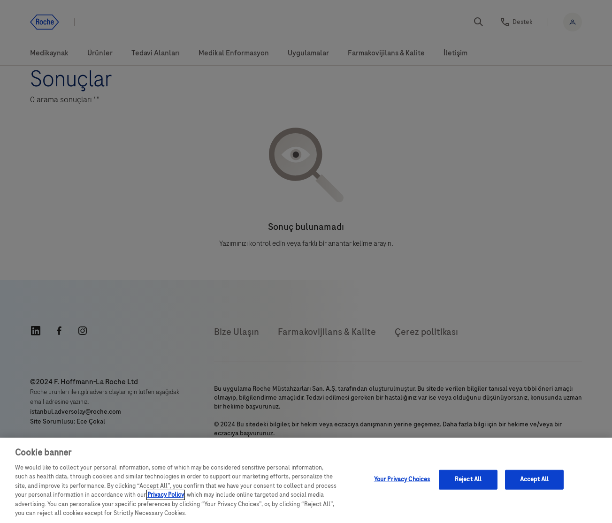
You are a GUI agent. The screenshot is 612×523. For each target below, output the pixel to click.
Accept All (534, 479)
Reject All (468, 479)
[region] (306, 480)
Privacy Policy (165, 495)
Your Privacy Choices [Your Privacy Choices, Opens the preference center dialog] (402, 479)
